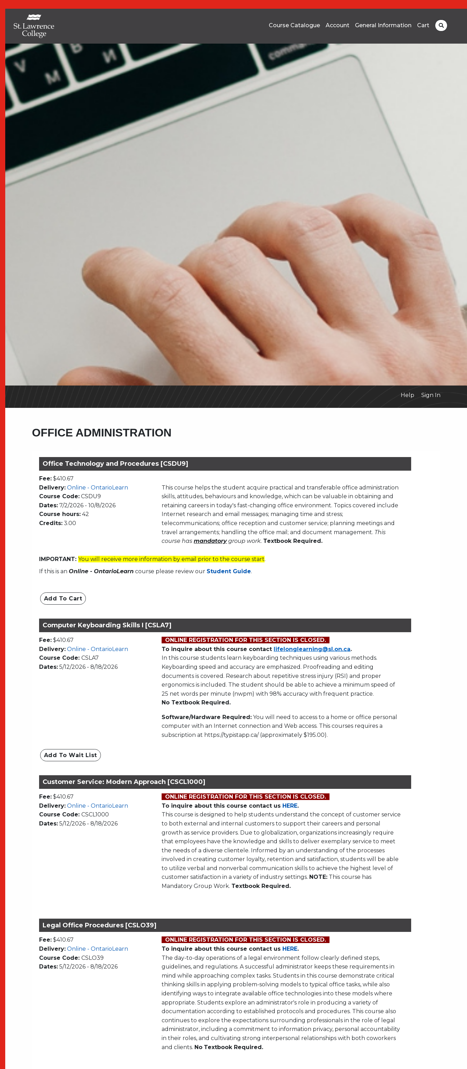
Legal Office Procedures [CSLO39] (99, 925)
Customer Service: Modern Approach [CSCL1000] (124, 782)
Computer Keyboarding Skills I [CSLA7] (107, 625)
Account (337, 25)
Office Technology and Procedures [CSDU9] (115, 464)
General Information (383, 25)
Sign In (430, 395)
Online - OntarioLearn (97, 487)
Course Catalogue (294, 25)
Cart (423, 25)
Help (407, 395)
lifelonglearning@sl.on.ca (312, 649)
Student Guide (229, 571)
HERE (289, 805)
